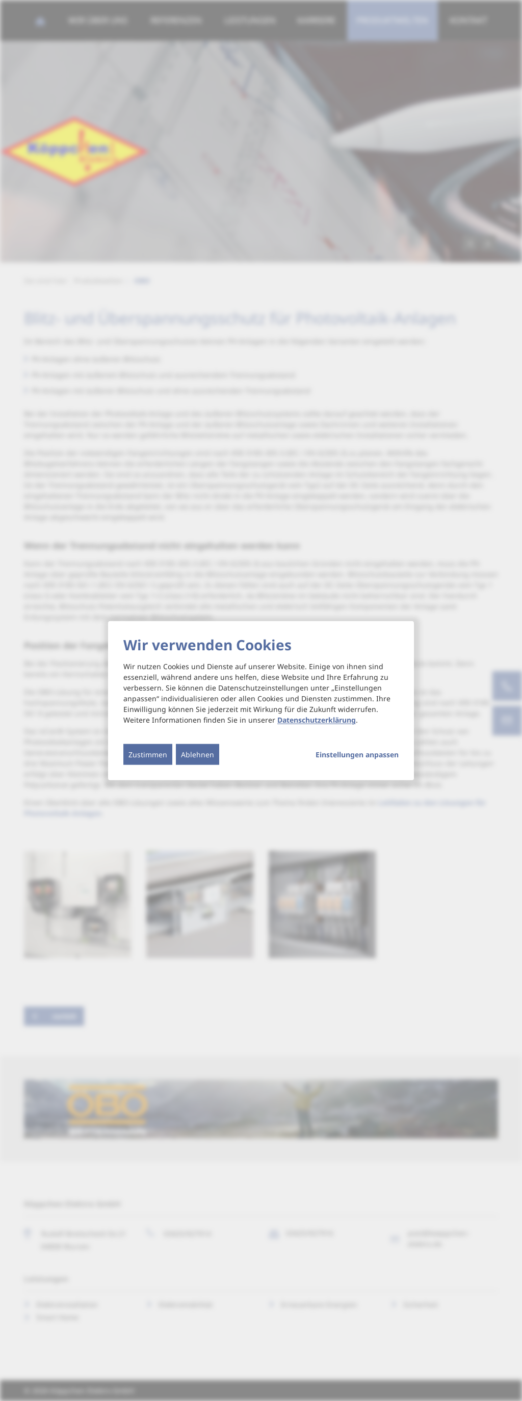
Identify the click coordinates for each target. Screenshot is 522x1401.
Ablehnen (197, 754)
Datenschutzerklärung (316, 720)
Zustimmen (147, 754)
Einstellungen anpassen (357, 755)
